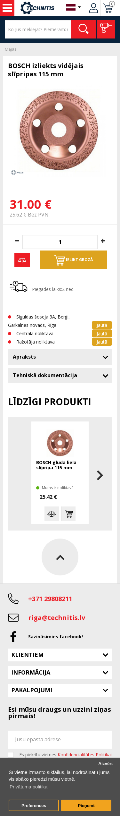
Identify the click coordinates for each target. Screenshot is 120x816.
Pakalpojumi (31, 690)
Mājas (11, 49)
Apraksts (24, 356)
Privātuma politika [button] (28, 786)
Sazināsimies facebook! (55, 636)
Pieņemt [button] (86, 805)
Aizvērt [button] (105, 763)
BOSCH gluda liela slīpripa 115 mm (56, 465)
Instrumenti (7, 8)
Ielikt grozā (73, 260)
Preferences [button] (33, 805)
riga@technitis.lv (56, 617)
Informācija (30, 672)
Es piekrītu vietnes (65, 755)
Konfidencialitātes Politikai (85, 755)
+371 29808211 (50, 598)
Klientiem (27, 655)
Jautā (102, 325)
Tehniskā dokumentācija (45, 375)
